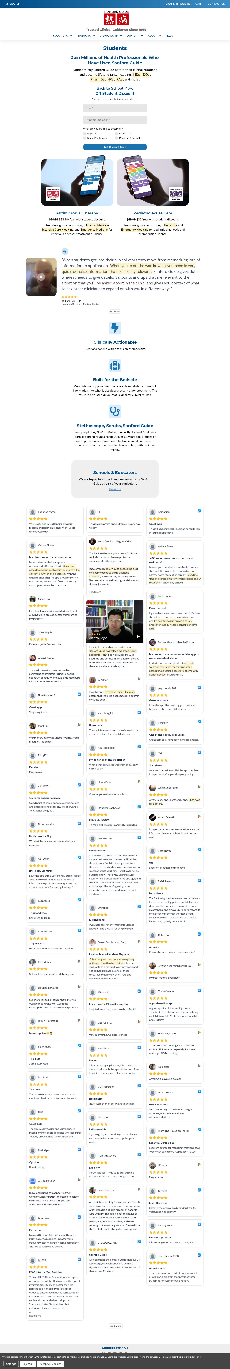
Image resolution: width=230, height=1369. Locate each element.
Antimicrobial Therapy (77, 213)
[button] (77, 180)
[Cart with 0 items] (198, 4)
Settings (11, 1364)
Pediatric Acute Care (152, 213)
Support (133, 35)
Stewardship (109, 35)
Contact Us (216, 4)
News (169, 35)
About (152, 35)
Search (12, 4)
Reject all (28, 1364)
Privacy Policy (195, 1356)
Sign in (170, 4)
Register (185, 4)
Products (84, 35)
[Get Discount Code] (115, 147)
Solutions (60, 35)
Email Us (115, 489)
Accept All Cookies (50, 1364)
